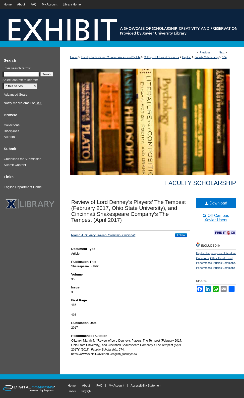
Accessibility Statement (146, 385)
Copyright (86, 391)
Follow (181, 235)
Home (73, 57)
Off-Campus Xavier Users (216, 217)
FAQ (99, 385)
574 (224, 57)
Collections (12, 125)
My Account (116, 385)
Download (216, 203)
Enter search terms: (16, 68)
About (86, 385)
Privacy (72, 391)
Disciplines (11, 131)
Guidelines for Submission (22, 159)
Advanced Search (16, 94)
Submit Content (15, 165)
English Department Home (23, 187)
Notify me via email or (23, 103)
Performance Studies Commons (215, 267)
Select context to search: (20, 80)
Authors (9, 137)
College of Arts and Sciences (161, 57)
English (186, 57)
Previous (205, 52)
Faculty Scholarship (207, 57)
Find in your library (225, 233)
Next (222, 52)
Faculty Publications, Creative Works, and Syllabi (110, 57)
